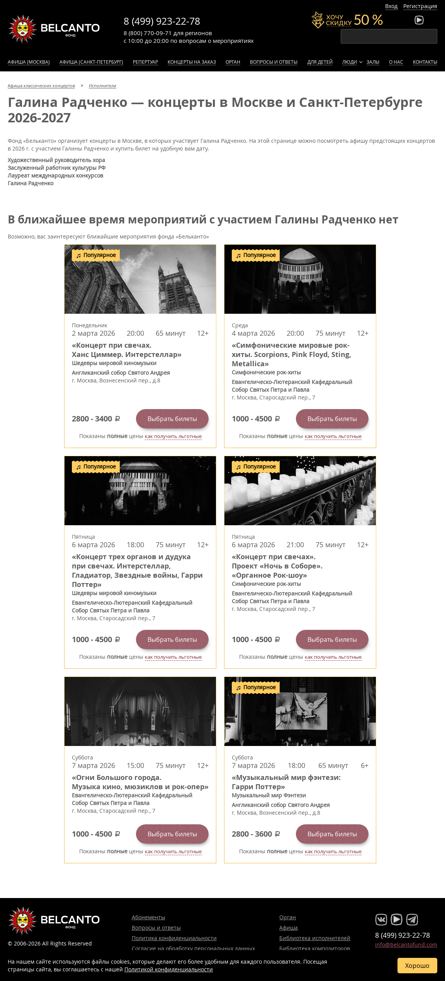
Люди (349, 62)
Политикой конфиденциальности (168, 969)
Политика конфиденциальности (174, 938)
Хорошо (417, 965)
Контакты (425, 62)
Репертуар (145, 62)
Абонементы (148, 917)
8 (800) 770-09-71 (148, 33)
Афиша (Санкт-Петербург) (91, 62)
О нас (396, 62)
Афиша (288, 927)
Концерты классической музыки (54, 29)
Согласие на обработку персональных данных (193, 948)
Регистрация (420, 6)
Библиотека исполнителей (314, 938)
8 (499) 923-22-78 (162, 21)
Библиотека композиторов (314, 948)
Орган (233, 62)
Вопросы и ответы (273, 62)
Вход (391, 6)
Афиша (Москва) (29, 62)
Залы (373, 62)
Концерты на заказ (192, 62)
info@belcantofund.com (406, 944)
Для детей (320, 62)
